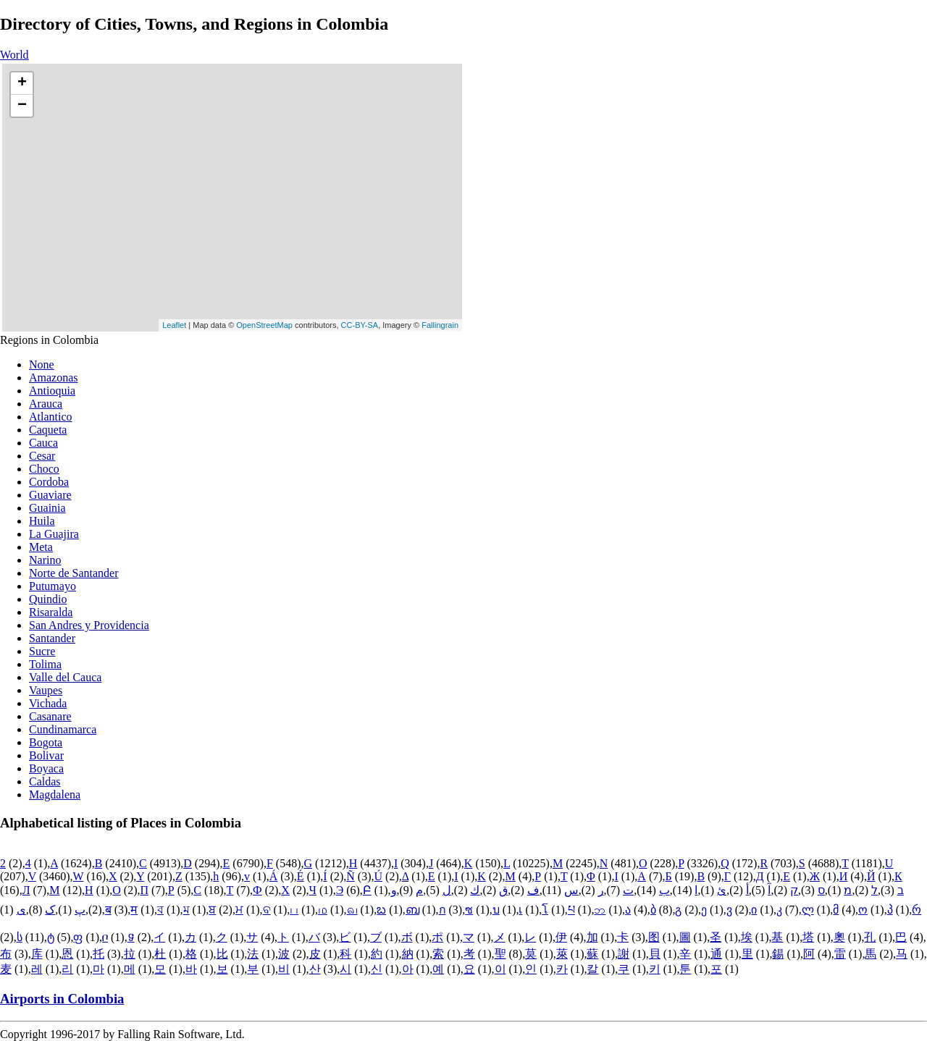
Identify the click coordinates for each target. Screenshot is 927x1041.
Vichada (48, 703)
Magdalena (54, 794)
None (41, 364)
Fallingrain (439, 325)
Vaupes (45, 690)
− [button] (22, 106)
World (14, 55)
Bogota (45, 742)
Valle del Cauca (65, 677)
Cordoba (49, 482)
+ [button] (22, 83)
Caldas (45, 781)
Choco (44, 469)
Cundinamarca (62, 729)
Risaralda (50, 612)
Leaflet (174, 325)
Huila (42, 521)
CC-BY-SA (360, 325)
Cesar (42, 456)
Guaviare (50, 495)
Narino (45, 560)
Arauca (45, 403)
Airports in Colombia (62, 998)
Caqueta (48, 429)
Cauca (43, 443)
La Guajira (54, 534)
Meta (41, 547)
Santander (52, 638)
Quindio (48, 599)
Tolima (45, 664)
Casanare (50, 716)
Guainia (47, 508)
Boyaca (46, 768)
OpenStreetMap (264, 325)
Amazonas (53, 377)
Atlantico (50, 416)
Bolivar (46, 755)
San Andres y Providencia (89, 625)
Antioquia (52, 390)
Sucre (42, 651)
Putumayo (52, 586)
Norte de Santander (74, 573)
